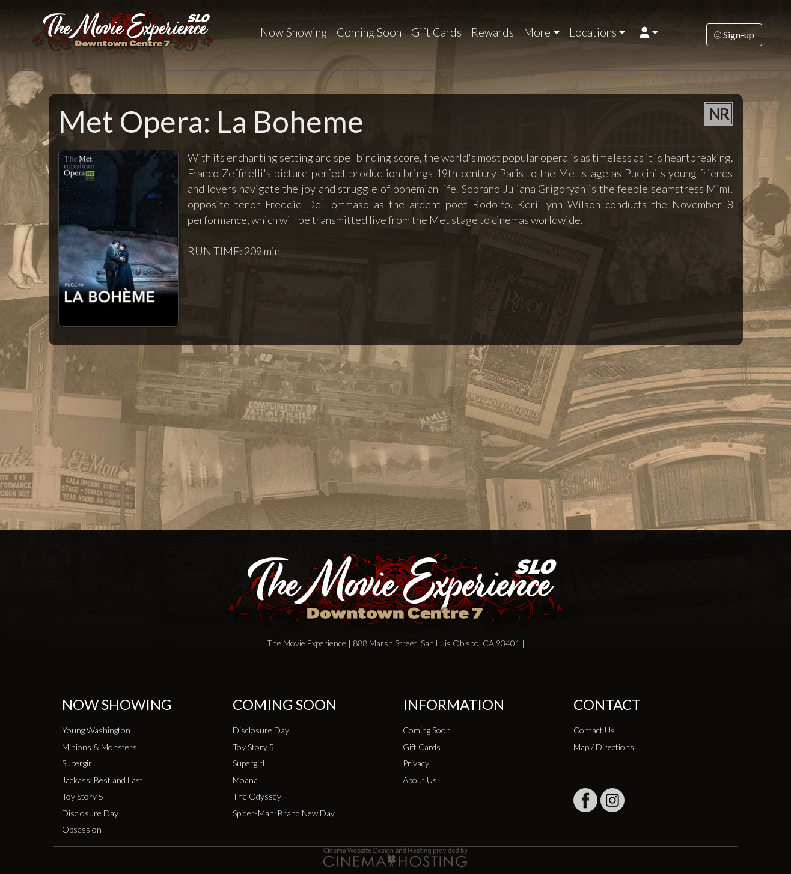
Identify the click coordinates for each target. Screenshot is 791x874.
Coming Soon (369, 32)
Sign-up (734, 34)
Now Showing (293, 32)
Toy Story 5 (82, 796)
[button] (649, 32)
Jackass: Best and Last (102, 780)
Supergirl (78, 763)
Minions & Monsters (99, 747)
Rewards (492, 32)
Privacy (416, 763)
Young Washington (96, 730)
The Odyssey (257, 796)
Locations (593, 32)
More (537, 32)
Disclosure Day (90, 813)
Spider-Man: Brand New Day (284, 813)
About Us (420, 780)
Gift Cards (436, 32)
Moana (245, 780)
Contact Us (594, 730)
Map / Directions (603, 747)
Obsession (82, 829)
